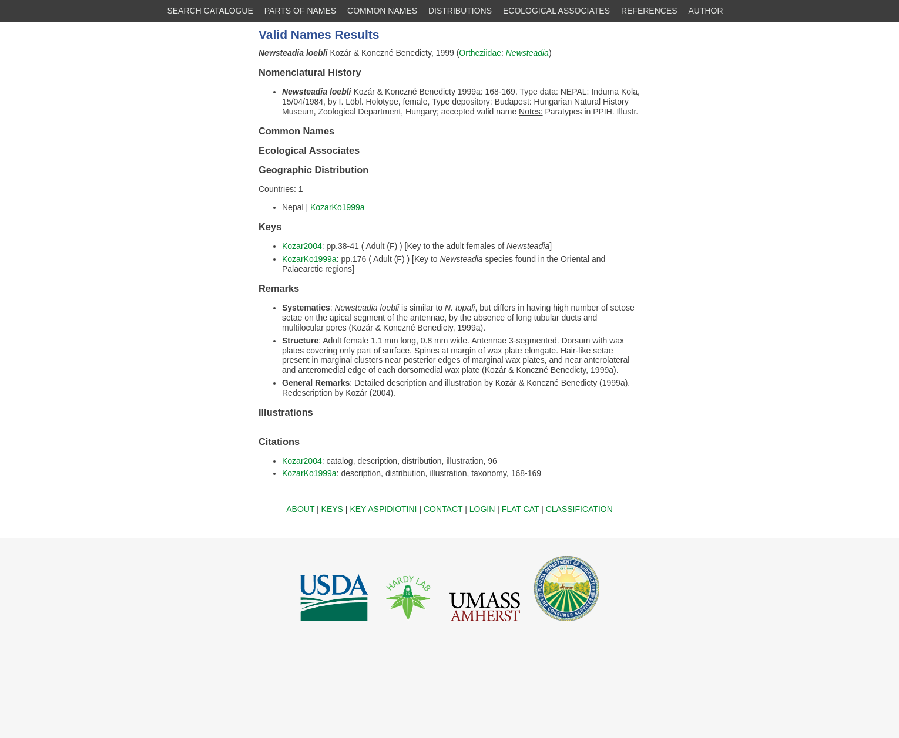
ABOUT (300, 509)
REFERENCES (649, 10)
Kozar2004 (302, 246)
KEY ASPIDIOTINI (383, 509)
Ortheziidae (480, 53)
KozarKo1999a (337, 207)
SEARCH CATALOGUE (210, 10)
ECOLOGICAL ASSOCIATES (556, 10)
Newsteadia (527, 53)
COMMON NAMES (382, 10)
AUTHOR (706, 10)
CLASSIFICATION (579, 509)
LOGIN (482, 509)
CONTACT (443, 509)
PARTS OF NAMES (300, 10)
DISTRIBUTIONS (460, 10)
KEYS (332, 509)
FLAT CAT (520, 509)
